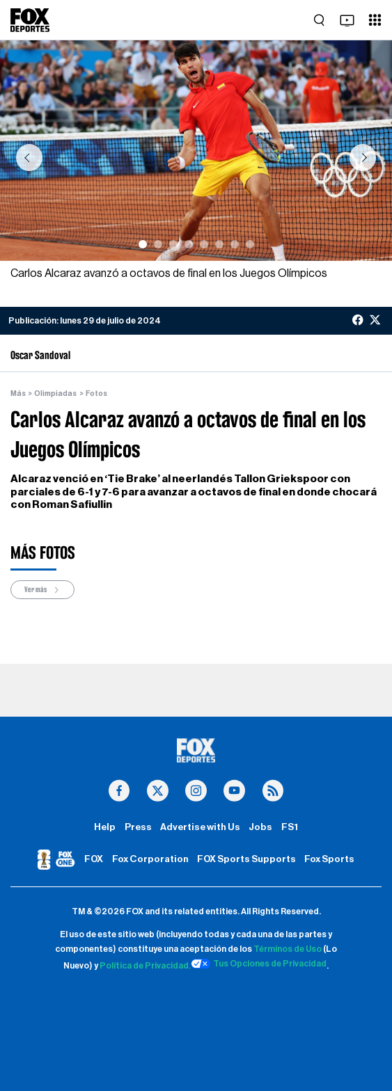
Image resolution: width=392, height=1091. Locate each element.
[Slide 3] (173, 244)
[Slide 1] (143, 244)
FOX (93, 859)
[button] (28, 157)
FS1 (289, 827)
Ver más (42, 589)
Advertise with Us (200, 827)
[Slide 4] (189, 244)
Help (105, 827)
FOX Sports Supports (246, 859)
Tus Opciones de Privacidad (259, 964)
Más (18, 393)
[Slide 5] (204, 244)
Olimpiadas (55, 393)
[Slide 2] (158, 244)
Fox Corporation (150, 859)
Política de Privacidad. (145, 966)
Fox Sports (329, 859)
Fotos (96, 393)
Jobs (260, 827)
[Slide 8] (250, 244)
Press (138, 827)
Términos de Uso (287, 949)
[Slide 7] (234, 244)
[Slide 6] (219, 244)
